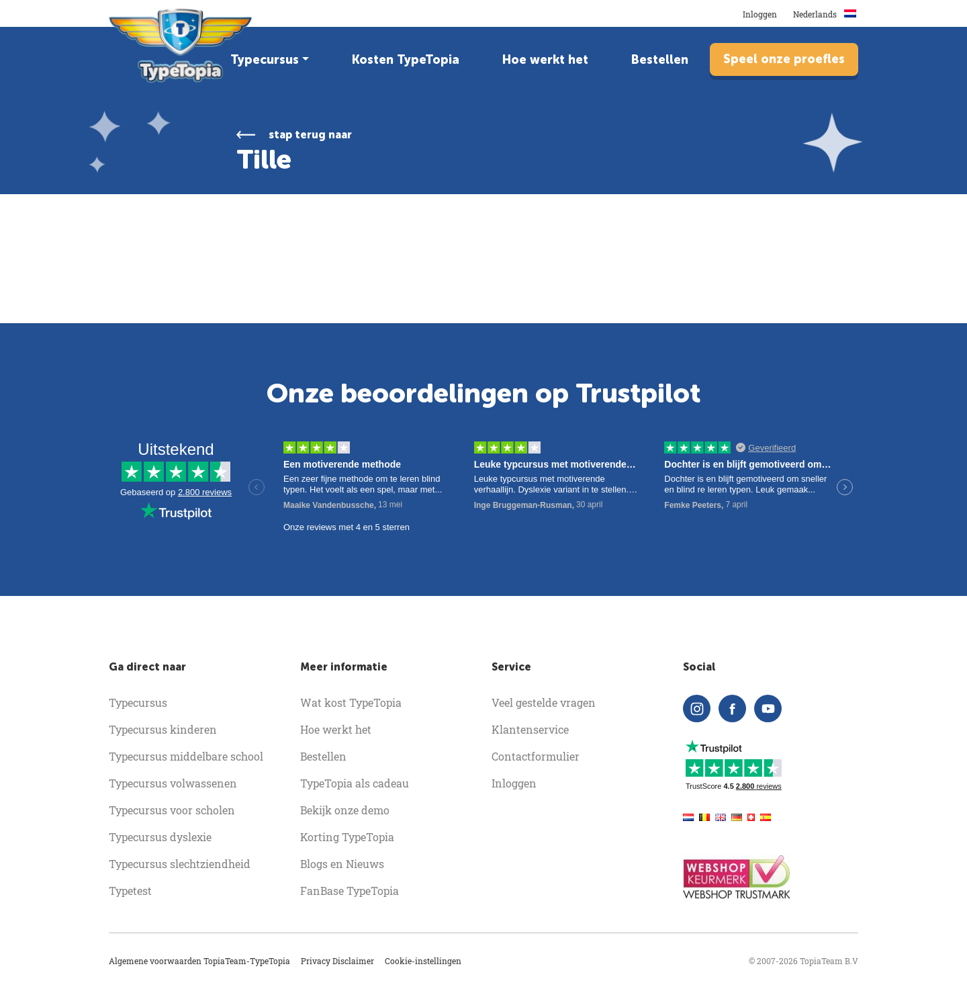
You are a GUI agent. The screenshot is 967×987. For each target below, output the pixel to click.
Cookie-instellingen (423, 960)
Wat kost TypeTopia (351, 702)
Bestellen (659, 59)
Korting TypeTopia (347, 837)
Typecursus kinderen (163, 729)
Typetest (130, 891)
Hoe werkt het (545, 59)
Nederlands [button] (825, 14)
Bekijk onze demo (344, 810)
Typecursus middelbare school (186, 756)
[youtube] (768, 708)
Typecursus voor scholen (172, 810)
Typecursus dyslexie (160, 837)
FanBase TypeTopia (349, 891)
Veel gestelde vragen (544, 702)
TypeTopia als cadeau (354, 783)
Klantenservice (530, 729)
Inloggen (760, 14)
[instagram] (696, 708)
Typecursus (264, 59)
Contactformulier (536, 756)
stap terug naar (310, 134)
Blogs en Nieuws (342, 864)
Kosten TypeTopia (405, 59)
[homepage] (182, 45)
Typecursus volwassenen (173, 783)
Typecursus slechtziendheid (179, 864)
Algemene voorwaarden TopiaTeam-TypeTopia (199, 960)
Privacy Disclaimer (337, 960)
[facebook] (732, 708)
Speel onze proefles (784, 59)
